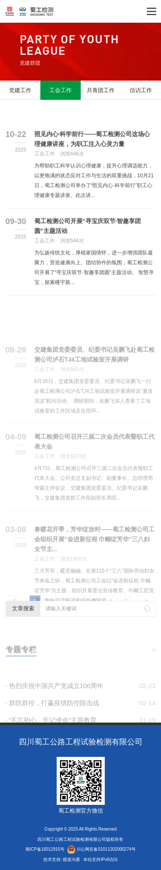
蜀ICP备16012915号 (44, 849)
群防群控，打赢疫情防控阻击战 (82, 715)
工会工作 (60, 90)
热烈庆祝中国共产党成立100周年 (82, 698)
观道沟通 (72, 859)
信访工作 (141, 90)
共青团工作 (101, 90)
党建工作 (20, 90)
